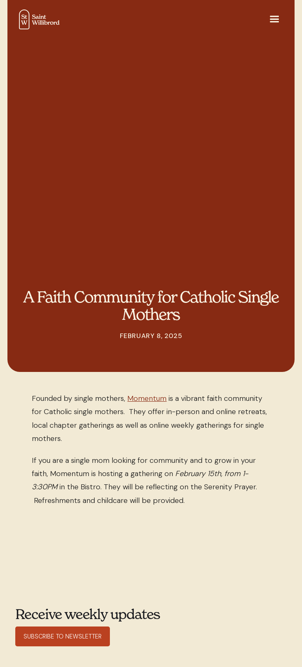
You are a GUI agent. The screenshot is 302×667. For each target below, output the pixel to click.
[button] (274, 19)
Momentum (146, 398)
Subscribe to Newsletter (63, 636)
